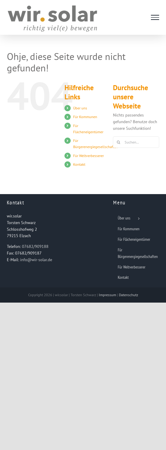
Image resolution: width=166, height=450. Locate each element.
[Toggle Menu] (155, 17)
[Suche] (118, 142)
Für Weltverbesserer (88, 155)
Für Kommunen (85, 116)
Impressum (107, 295)
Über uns (80, 108)
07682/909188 (35, 246)
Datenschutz (128, 295)
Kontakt (79, 164)
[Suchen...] (136, 142)
